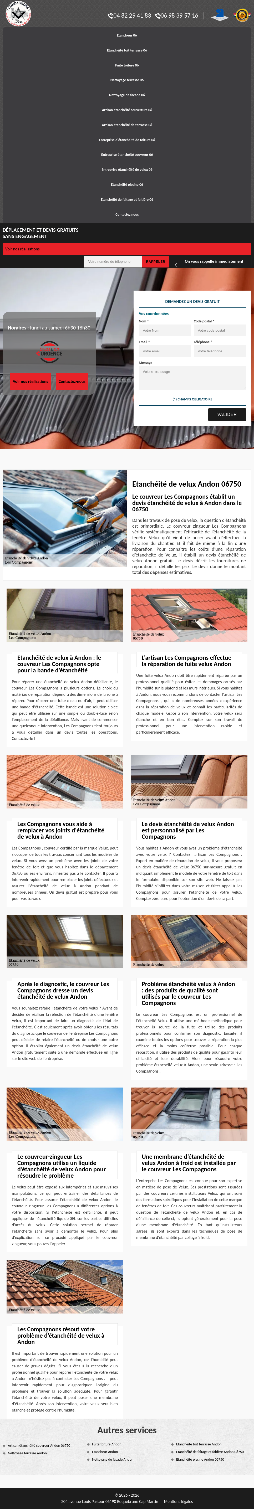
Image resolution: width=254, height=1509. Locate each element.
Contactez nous (127, 214)
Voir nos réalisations (22, 248)
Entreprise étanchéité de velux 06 (127, 169)
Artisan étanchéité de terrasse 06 (127, 125)
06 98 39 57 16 (176, 15)
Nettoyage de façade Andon (112, 1459)
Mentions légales (178, 1501)
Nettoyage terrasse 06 (127, 80)
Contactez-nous (72, 381)
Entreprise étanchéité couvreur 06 (127, 154)
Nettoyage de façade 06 (127, 95)
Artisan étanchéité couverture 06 (127, 110)
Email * (144, 342)
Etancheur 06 (127, 35)
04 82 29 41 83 (129, 15)
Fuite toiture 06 (127, 65)
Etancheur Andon (105, 1452)
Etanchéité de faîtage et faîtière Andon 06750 (210, 1452)
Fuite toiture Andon (106, 1444)
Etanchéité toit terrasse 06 (127, 50)
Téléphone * (203, 342)
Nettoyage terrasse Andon (27, 1453)
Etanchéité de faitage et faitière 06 (127, 199)
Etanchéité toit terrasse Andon (199, 1444)
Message (145, 362)
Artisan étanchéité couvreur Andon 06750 (39, 1445)
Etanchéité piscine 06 (127, 184)
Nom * (144, 321)
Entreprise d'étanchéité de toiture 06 (127, 140)
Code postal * (204, 321)
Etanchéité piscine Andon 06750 (200, 1459)
